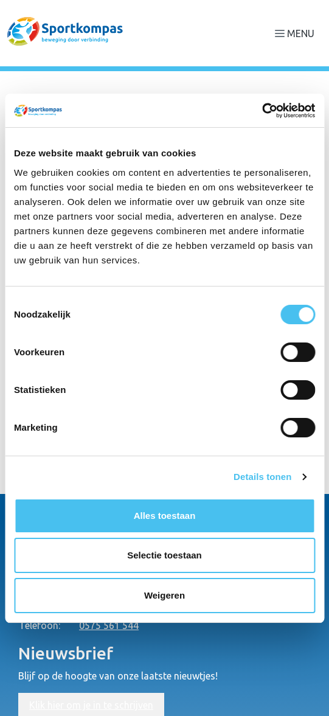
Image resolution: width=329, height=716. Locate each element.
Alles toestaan (165, 515)
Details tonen (262, 476)
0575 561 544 (109, 625)
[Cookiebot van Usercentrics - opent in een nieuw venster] (262, 111)
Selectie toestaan (164, 555)
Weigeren (164, 595)
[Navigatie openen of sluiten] (297, 33)
